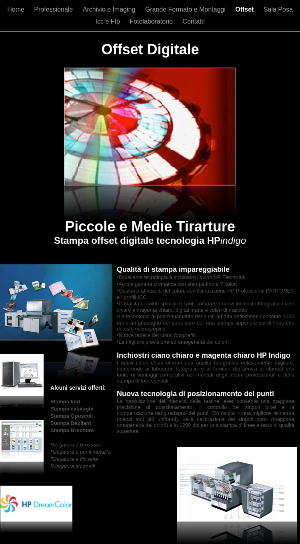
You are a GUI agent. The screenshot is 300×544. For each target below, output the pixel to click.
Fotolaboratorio (152, 21)
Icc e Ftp (109, 21)
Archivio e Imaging (110, 9)
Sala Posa (278, 9)
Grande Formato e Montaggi (186, 9)
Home (16, 9)
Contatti (193, 21)
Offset (245, 9)
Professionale (54, 9)
